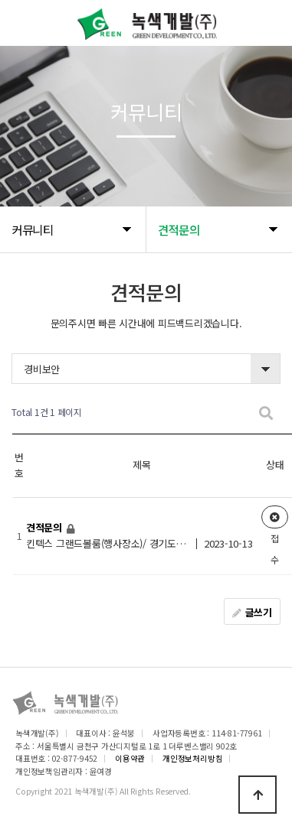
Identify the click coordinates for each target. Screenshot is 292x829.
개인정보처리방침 (192, 758)
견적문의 (45, 527)
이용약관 (130, 758)
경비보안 (42, 369)
